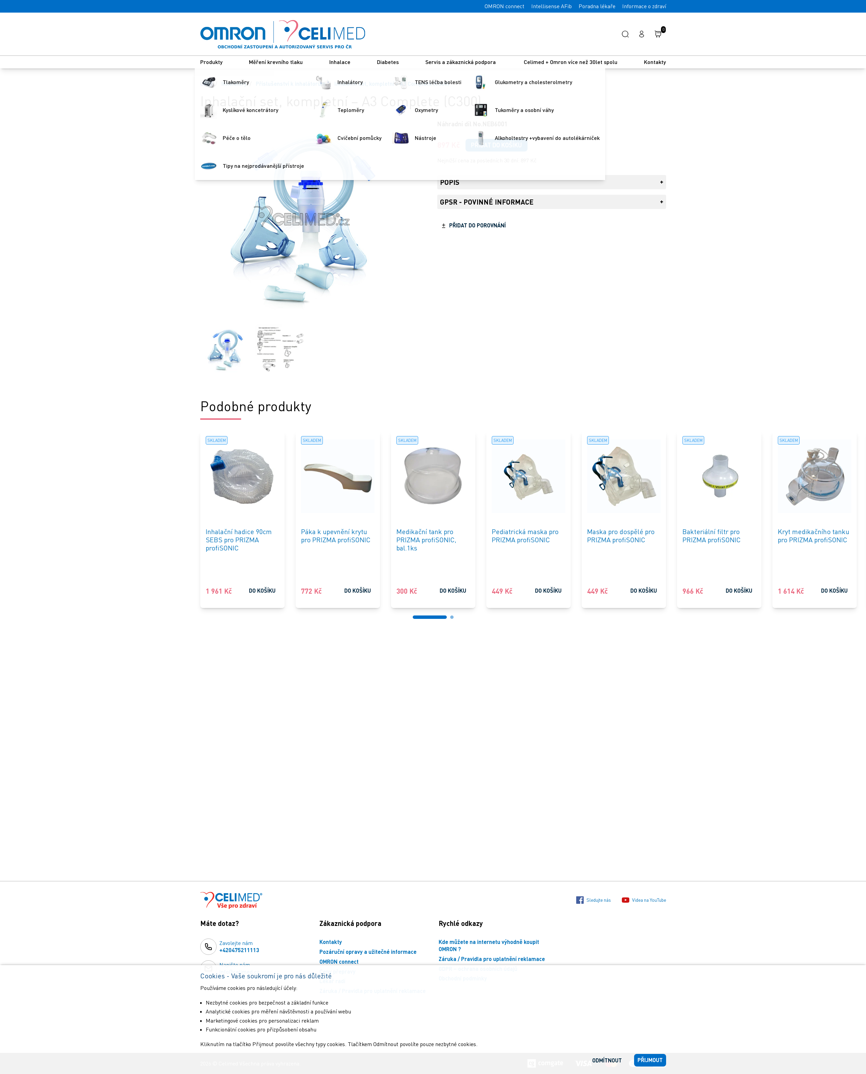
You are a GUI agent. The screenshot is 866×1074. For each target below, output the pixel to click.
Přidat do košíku (496, 145)
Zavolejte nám (239, 947)
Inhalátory (234, 83)
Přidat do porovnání (477, 225)
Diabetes (388, 62)
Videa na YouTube (644, 900)
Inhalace (339, 62)
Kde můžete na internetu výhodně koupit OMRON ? (489, 945)
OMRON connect (504, 6)
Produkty (211, 62)
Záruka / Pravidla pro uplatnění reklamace (492, 959)
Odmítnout (607, 1060)
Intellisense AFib (551, 6)
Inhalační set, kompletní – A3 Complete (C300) (391, 83)
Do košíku (262, 590)
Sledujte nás (593, 900)
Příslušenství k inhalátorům (291, 83)
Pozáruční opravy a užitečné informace (367, 951)
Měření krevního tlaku (276, 62)
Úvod (206, 83)
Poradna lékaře (597, 6)
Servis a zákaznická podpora (461, 62)
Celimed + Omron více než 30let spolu (570, 62)
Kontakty (655, 62)
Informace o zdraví (644, 6)
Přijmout (650, 1060)
